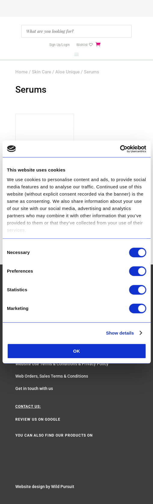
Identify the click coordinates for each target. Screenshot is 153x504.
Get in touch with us (34, 388)
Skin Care (41, 72)
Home (21, 72)
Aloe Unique (67, 72)
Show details (120, 332)
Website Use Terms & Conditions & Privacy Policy (62, 363)
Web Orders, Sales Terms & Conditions (51, 376)
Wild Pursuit (62, 486)
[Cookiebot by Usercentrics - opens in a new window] (119, 149)
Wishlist (81, 45)
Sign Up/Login (59, 45)
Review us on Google (37, 419)
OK (76, 351)
